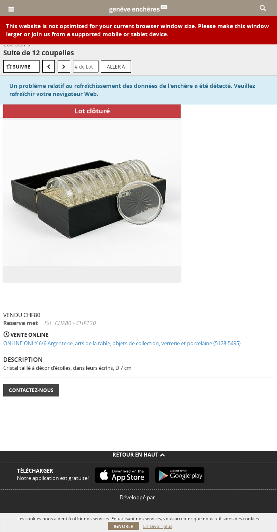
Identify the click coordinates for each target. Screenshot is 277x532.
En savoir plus (157, 526)
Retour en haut (138, 454)
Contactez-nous (31, 390)
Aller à (116, 66)
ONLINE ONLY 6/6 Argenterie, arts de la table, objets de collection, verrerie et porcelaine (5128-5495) (122, 343)
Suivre (21, 66)
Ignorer (123, 526)
